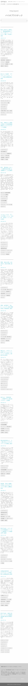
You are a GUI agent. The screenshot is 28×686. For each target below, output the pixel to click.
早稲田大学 (7, 157)
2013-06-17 (3, 490)
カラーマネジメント (4, 242)
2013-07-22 (3, 446)
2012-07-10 (3, 620)
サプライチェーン (3, 557)
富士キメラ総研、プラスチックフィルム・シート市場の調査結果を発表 (6, 76)
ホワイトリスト (9, 389)
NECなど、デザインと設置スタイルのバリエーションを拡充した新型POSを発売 (6, 353)
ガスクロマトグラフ (4, 330)
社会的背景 (2, 428)
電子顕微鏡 (2, 518)
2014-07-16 (3, 310)
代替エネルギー (9, 289)
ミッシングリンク (3, 202)
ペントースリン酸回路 (4, 194)
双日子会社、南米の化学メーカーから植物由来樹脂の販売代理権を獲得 (6, 615)
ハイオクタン (10, 648)
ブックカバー (3, 252)
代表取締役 (2, 430)
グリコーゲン (8, 293)
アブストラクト (3, 204)
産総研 (6, 520)
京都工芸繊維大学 (3, 151)
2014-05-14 (3, 402)
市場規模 (2, 605)
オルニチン (2, 297)
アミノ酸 (7, 518)
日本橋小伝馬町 (3, 110)
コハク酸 (10, 561)
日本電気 (2, 432)
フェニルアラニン (3, 334)
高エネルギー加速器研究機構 (5, 192)
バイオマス (2, 340)
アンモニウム (3, 291)
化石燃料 (2, 520)
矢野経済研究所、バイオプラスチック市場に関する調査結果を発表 (6, 572)
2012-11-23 (3, 576)
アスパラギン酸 (9, 204)
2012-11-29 (3, 535)
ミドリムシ (2, 62)
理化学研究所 (3, 60)
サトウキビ (7, 428)
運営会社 (22, 678)
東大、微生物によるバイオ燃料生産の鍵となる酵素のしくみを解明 (6, 168)
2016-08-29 (3, 81)
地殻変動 (6, 605)
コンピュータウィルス (4, 379)
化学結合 (6, 432)
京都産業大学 (9, 153)
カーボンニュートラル (4, 465)
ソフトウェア (3, 254)
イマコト (4, 1)
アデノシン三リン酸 (4, 196)
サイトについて (4, 678)
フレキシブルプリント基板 (5, 102)
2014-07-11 (3, 357)
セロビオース (3, 206)
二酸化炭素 (7, 62)
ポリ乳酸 (6, 159)
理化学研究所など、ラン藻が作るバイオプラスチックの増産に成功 (6, 442)
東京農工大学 (3, 473)
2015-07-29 (3, 172)
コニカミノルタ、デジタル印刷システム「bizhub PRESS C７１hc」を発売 (7, 217)
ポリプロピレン (3, 112)
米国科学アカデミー (4, 514)
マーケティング (3, 114)
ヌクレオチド (3, 471)
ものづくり (2, 342)
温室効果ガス (8, 60)
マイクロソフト (3, 389)
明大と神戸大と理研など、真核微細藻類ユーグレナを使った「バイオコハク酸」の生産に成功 (6, 33)
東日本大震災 (3, 601)
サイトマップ (13, 678)
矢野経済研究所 (3, 599)
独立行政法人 (9, 336)
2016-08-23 (3, 129)
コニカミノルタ (9, 250)
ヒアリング (2, 603)
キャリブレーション (4, 246)
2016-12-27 (3, 38)
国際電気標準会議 (3, 248)
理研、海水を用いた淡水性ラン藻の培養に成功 (6, 263)
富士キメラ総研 (9, 110)
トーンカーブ (8, 252)
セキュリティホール (4, 385)
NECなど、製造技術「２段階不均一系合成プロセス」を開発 (6, 398)
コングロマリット (3, 646)
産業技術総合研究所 (4, 512)
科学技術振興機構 (3, 424)
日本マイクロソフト (4, 383)
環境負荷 (7, 254)
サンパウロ (7, 650)
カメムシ (10, 518)
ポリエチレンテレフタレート (5, 100)
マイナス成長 (9, 599)
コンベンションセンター (5, 377)
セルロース (2, 155)
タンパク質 (8, 516)
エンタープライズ (3, 387)
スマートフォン (9, 112)
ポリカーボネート (3, 106)
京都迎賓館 (2, 157)
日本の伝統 (7, 155)
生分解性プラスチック (4, 595)
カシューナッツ (3, 153)
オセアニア (2, 650)
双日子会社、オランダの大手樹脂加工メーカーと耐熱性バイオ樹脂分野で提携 (6, 530)
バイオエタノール (3, 648)
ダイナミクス (8, 471)
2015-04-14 (3, 267)
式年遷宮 (2, 159)
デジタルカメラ (3, 250)
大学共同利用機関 (3, 200)
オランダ (2, 561)
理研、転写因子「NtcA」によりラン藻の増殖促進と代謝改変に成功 (7, 306)
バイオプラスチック (4, 58)
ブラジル (6, 561)
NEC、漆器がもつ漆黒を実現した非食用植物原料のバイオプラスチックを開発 (6, 125)
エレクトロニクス (3, 108)
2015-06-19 (3, 221)
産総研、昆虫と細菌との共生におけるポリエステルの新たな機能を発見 (6, 486)
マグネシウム (3, 295)
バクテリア (2, 475)
